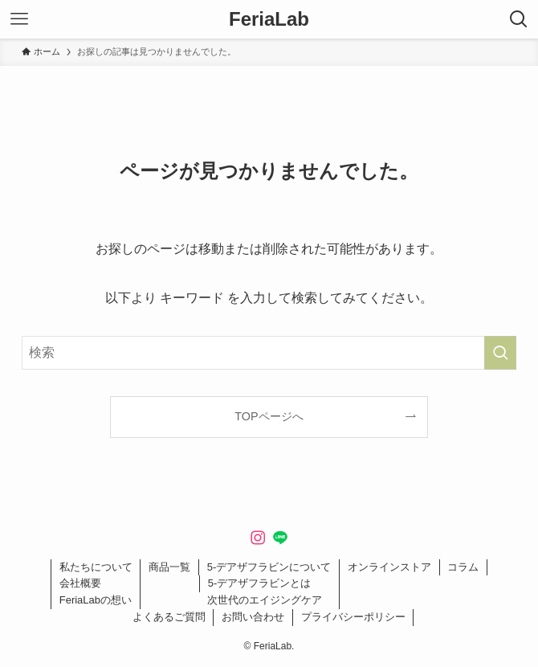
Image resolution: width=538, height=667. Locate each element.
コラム (463, 567)
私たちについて (95, 567)
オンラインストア (389, 567)
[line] (280, 537)
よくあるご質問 (169, 617)
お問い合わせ (253, 617)
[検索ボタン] (518, 19)
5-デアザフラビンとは (260, 583)
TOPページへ (268, 416)
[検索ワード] (269, 353)
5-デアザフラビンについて (269, 567)
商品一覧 (169, 567)
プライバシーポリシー (353, 617)
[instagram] (258, 537)
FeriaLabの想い (95, 600)
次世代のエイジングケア (264, 600)
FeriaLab (269, 19)
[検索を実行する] (500, 353)
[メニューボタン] (19, 19)
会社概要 (80, 583)
